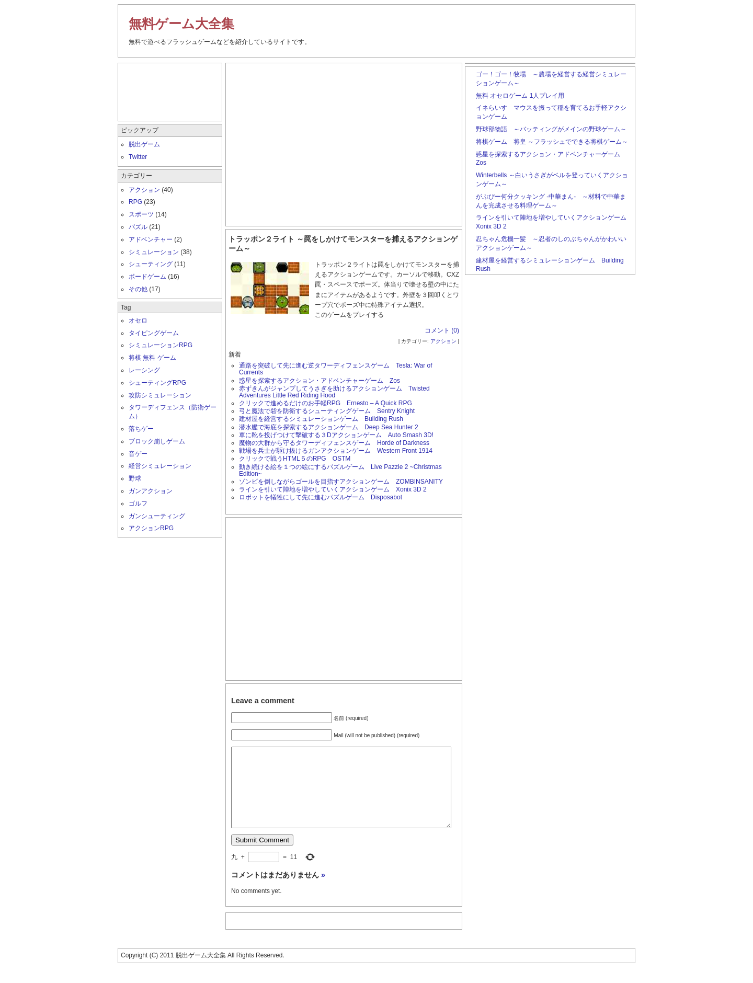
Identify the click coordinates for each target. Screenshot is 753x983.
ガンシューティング (157, 516)
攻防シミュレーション (160, 395)
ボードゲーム (147, 276)
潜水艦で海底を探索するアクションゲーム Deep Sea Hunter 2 (328, 427)
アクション (443, 341)
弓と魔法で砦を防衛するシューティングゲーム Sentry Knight (327, 411)
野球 (135, 478)
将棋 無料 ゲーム (152, 357)
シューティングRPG (157, 382)
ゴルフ (138, 503)
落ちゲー (141, 428)
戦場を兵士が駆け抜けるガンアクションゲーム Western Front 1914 (339, 450)
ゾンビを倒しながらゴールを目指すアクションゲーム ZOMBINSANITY (341, 481)
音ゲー (138, 454)
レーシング (144, 370)
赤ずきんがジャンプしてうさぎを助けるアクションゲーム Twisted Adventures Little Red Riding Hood (334, 392)
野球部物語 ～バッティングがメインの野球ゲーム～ (551, 129)
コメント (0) (442, 330)
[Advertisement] (344, 142)
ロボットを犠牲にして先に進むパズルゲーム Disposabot (320, 497)
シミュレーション (154, 252)
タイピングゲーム (154, 333)
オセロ (138, 320)
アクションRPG (151, 528)
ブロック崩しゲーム (157, 441)
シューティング (151, 264)
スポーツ (141, 214)
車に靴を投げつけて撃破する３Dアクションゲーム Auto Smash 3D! (336, 435)
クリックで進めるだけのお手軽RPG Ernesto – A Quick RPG (325, 403)
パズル (138, 227)
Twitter (138, 157)
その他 (138, 289)
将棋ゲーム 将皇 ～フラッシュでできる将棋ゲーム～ (552, 141)
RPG (135, 201)
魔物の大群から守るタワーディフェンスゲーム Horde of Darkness (334, 443)
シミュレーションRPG (160, 345)
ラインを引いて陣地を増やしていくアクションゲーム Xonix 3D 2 (333, 489)
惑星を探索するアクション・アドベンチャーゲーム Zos (319, 380)
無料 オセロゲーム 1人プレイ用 (520, 95)
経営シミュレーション (160, 466)
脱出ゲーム (144, 144)
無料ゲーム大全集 (181, 23)
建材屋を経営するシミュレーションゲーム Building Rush (321, 418)
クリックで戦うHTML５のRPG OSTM (294, 458)
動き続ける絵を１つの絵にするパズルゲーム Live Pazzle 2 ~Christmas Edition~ (340, 470)
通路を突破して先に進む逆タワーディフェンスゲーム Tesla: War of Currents (335, 369)
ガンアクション (151, 491)
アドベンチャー (151, 239)
